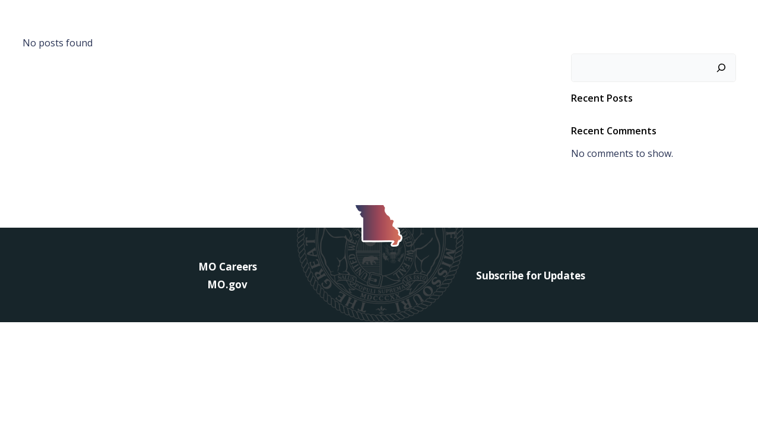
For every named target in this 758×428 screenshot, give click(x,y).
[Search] (721, 67)
